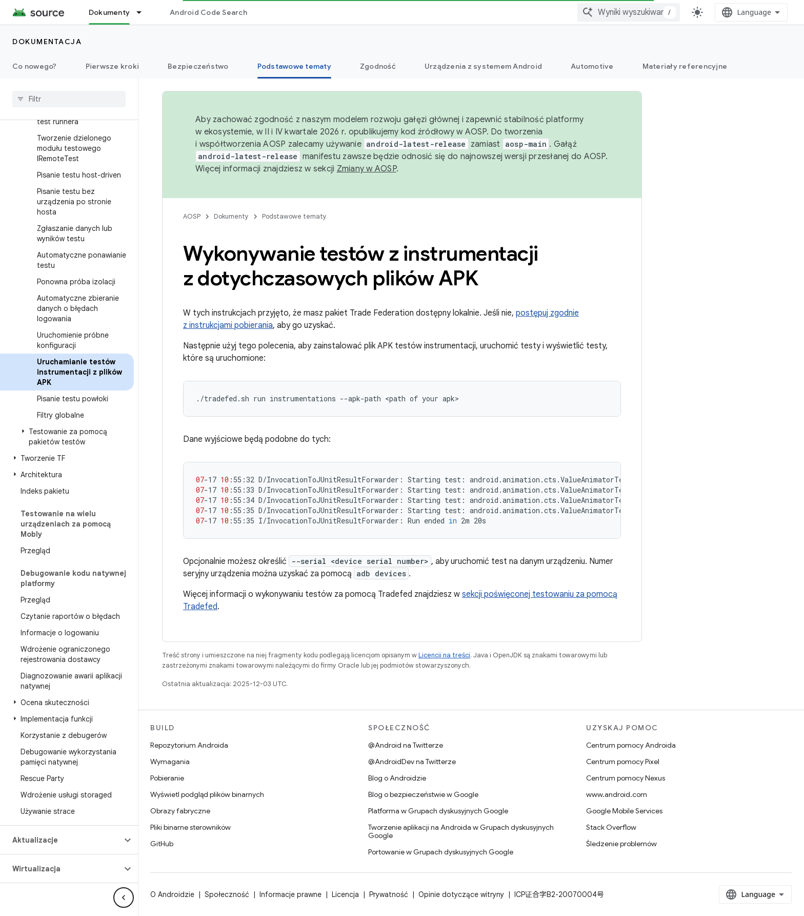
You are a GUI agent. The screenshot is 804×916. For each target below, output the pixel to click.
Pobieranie (167, 778)
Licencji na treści (444, 655)
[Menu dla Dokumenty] (143, 12)
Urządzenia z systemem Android (483, 66)
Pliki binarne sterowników (190, 827)
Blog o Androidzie (397, 778)
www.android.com (616, 794)
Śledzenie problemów (621, 843)
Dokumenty (231, 216)
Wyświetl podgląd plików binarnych (207, 794)
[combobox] (628, 12)
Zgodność (378, 66)
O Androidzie (172, 894)
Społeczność (227, 894)
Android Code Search (208, 12)
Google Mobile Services (624, 810)
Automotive (592, 66)
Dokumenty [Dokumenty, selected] (109, 12)
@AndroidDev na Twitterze (412, 761)
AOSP (191, 216)
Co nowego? (34, 66)
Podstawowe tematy (294, 216)
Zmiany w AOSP (366, 169)
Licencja (345, 894)
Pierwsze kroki (112, 66)
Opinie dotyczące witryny (461, 894)
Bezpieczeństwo (198, 66)
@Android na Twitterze (405, 745)
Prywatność (388, 894)
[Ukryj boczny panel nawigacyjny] (123, 897)
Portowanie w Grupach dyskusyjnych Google (440, 851)
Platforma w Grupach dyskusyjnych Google (438, 810)
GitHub (161, 843)
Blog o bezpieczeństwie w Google (423, 794)
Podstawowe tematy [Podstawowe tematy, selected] (294, 66)
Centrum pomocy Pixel (622, 761)
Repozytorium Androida (189, 745)
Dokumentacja (47, 41)
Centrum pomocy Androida (631, 745)
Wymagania (170, 761)
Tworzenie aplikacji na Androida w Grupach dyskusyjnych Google (461, 831)
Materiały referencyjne (685, 66)
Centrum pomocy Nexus (625, 778)
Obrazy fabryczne (180, 810)
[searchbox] (69, 99)
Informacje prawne (290, 894)
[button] (67, 436)
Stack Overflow (611, 827)
